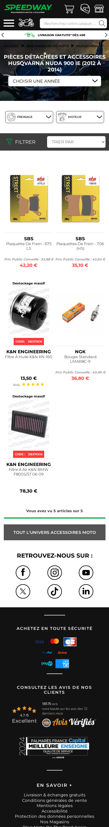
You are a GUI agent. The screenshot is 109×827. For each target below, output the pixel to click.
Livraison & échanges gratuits (54, 795)
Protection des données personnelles (54, 816)
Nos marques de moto (48, 46)
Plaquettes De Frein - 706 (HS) (80, 246)
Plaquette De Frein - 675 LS (28, 246)
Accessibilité (55, 811)
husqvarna (87, 46)
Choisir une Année (36, 81)
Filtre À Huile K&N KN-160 (28, 356)
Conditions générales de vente (54, 800)
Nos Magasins (54, 821)
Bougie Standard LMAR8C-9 (80, 359)
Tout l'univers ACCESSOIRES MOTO (54, 532)
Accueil (11, 46)
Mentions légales (55, 805)
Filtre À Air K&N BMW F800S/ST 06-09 (29, 471)
